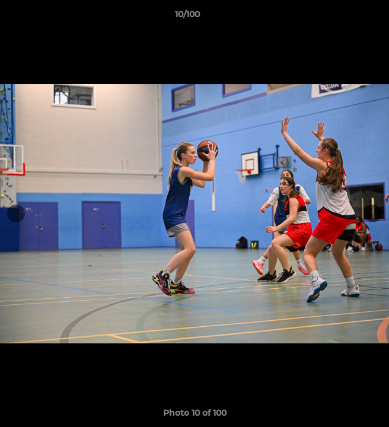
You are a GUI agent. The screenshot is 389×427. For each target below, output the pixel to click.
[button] (346, 17)
